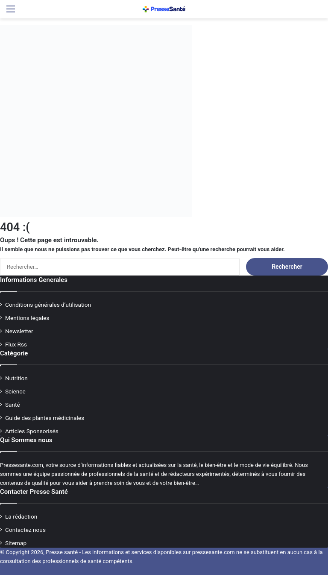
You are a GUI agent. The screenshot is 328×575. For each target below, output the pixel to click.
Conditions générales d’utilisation (48, 304)
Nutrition (16, 378)
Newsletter (19, 331)
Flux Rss (16, 344)
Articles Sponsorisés (32, 431)
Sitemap (15, 543)
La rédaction (21, 516)
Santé (12, 404)
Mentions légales (27, 317)
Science (15, 391)
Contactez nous (25, 529)
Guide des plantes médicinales (44, 417)
